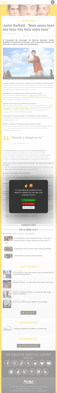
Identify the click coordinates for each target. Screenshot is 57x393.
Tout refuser (28, 204)
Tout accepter (28, 200)
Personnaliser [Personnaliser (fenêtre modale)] (28, 207)
